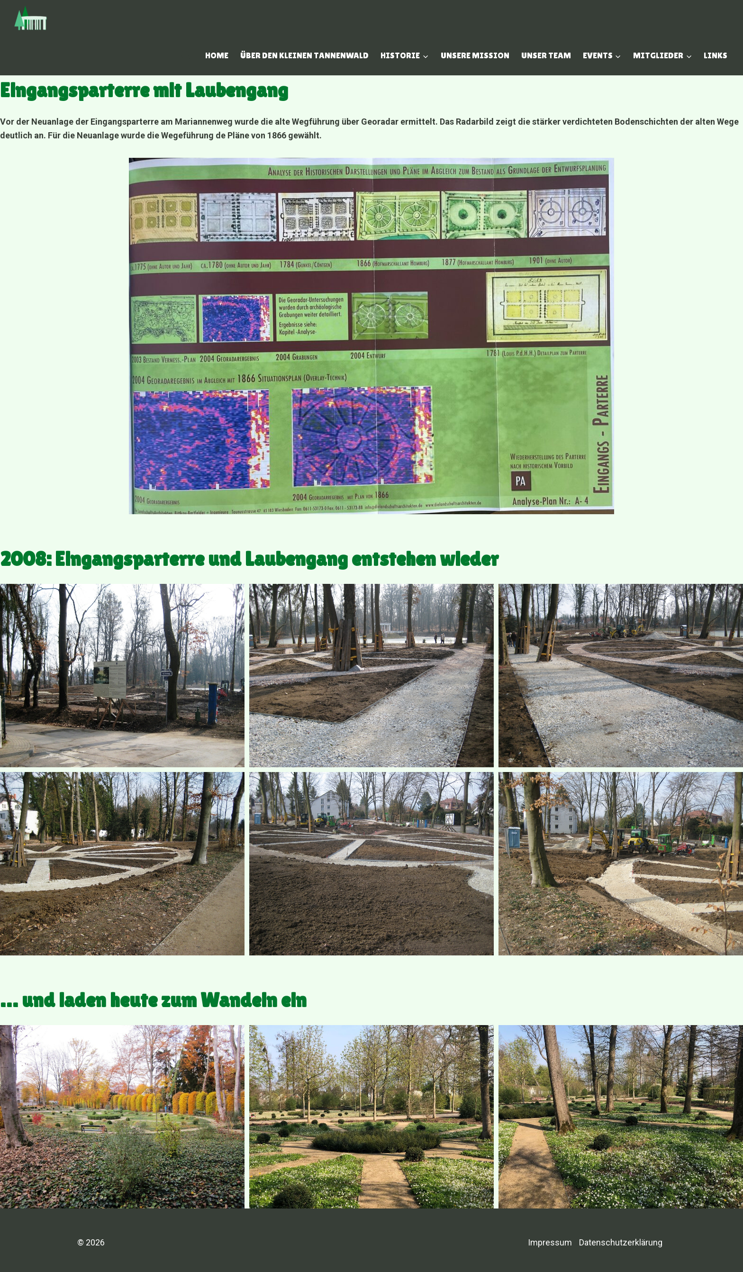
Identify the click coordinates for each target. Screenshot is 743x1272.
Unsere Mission (475, 55)
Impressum (550, 1242)
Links (715, 55)
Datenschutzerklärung (620, 1242)
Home (216, 55)
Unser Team (546, 55)
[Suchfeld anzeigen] (185, 55)
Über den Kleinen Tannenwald (304, 55)
